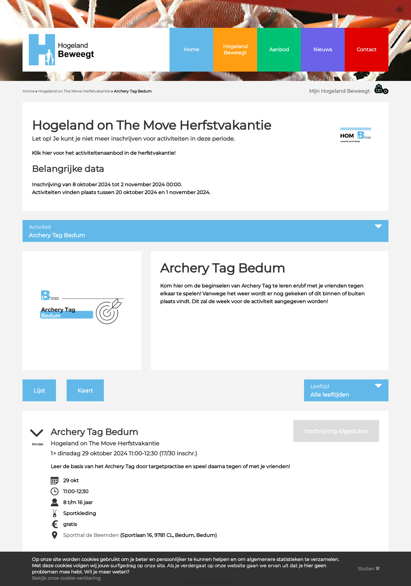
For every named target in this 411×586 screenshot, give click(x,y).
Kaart (85, 390)
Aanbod (279, 50)
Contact (367, 50)
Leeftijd (319, 386)
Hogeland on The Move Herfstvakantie (74, 91)
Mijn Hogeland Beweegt (339, 91)
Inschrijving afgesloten (336, 431)
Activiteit (40, 227)
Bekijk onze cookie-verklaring (66, 578)
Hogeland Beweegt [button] (235, 49)
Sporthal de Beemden (91, 535)
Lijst (39, 390)
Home (191, 50)
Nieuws (322, 50)
